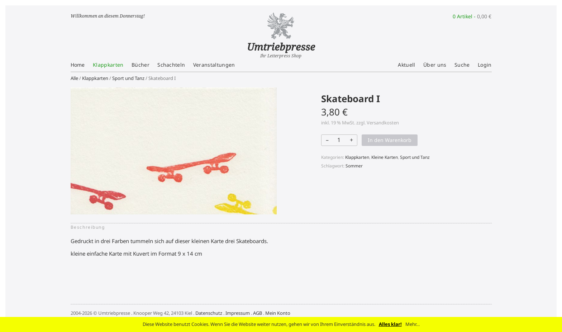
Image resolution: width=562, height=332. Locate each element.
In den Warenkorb (389, 140)
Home (78, 64)
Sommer (354, 166)
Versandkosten (383, 122)
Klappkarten (108, 64)
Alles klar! (390, 324)
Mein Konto (277, 313)
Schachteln (171, 64)
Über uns (435, 64)
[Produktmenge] (338, 140)
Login (485, 64)
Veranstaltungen (214, 64)
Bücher (140, 64)
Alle (74, 78)
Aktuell (406, 64)
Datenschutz (208, 313)
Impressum (237, 313)
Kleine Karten (384, 157)
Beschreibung (88, 227)
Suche (462, 64)
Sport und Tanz (128, 78)
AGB (257, 313)
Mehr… (412, 324)
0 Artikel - (472, 16)
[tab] (90, 227)
